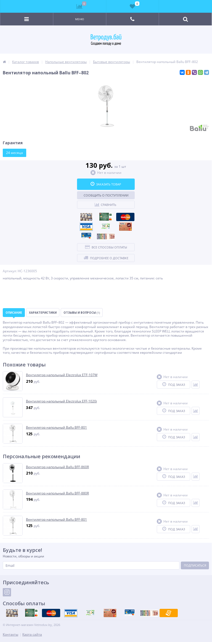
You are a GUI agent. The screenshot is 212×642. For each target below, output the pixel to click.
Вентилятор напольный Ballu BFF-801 (56, 427)
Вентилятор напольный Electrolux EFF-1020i (61, 401)
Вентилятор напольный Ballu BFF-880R (57, 493)
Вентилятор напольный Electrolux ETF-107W (61, 375)
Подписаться (195, 565)
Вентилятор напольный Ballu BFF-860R (57, 467)
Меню (79, 19)
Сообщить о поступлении (106, 195)
